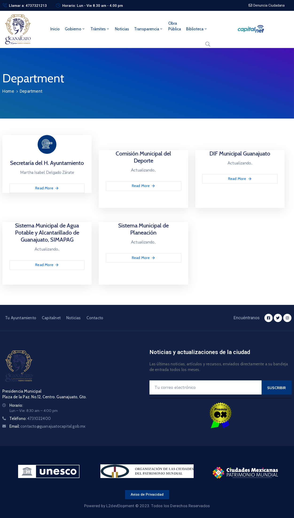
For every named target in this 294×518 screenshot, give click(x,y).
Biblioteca (197, 29)
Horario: (16, 405)
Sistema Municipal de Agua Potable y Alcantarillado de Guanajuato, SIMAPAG (47, 232)
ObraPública (174, 26)
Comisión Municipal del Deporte (143, 157)
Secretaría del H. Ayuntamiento (47, 162)
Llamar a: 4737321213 (28, 6)
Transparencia (148, 29)
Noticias (122, 29)
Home (8, 91)
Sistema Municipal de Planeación (143, 229)
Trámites (100, 29)
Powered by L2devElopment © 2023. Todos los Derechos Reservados (147, 505)
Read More (47, 188)
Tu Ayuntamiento (20, 317)
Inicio (55, 29)
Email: (47, 426)
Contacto (94, 317)
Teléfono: (30, 418)
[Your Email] (205, 387)
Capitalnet (51, 317)
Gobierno (75, 29)
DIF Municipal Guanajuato (239, 153)
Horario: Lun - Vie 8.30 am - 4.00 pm (92, 6)
